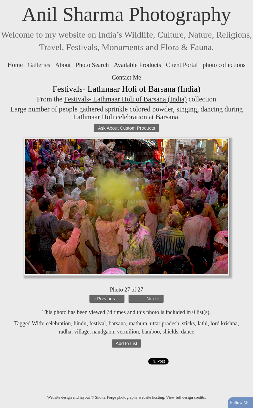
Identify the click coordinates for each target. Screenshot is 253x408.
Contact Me (126, 77)
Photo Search (92, 64)
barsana (117, 323)
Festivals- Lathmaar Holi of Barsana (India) (125, 99)
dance (187, 331)
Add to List (126, 343)
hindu (80, 323)
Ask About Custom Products (126, 128)
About (63, 64)
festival (97, 323)
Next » (152, 298)
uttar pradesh (164, 323)
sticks (188, 323)
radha (65, 331)
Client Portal (182, 64)
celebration (58, 323)
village (81, 331)
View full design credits (185, 397)
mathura (138, 323)
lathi (203, 323)
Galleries (39, 64)
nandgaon (103, 331)
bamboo (151, 331)
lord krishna (223, 323)
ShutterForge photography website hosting (129, 397)
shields (170, 331)
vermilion (128, 331)
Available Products (137, 64)
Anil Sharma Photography (126, 14)
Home (15, 64)
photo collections (224, 64)
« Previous (104, 298)
